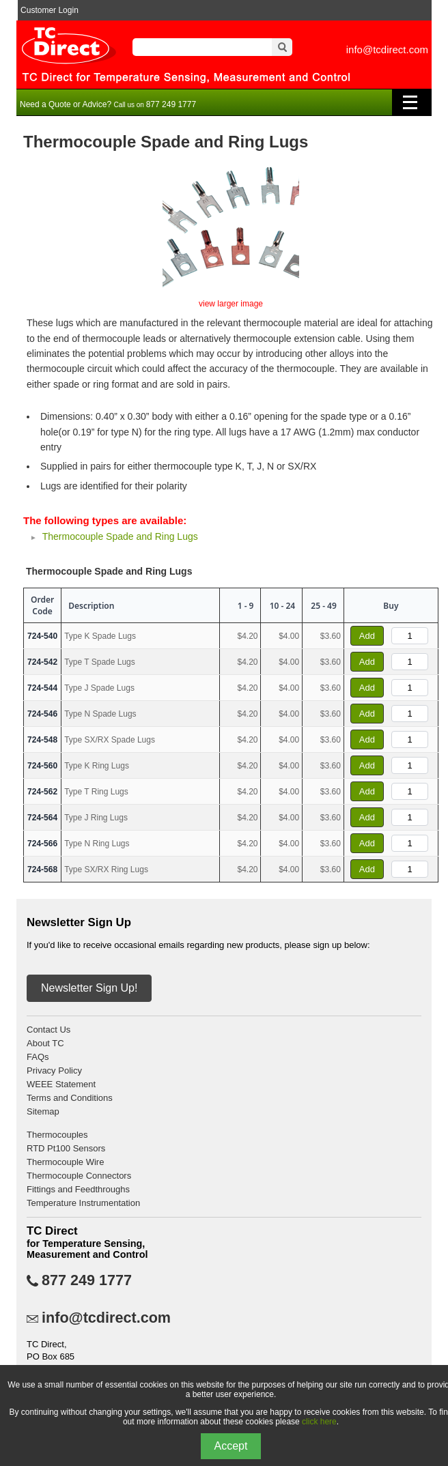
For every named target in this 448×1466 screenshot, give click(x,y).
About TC (45, 1043)
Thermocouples (57, 1135)
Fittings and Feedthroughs (78, 1189)
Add (367, 636)
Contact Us (48, 1029)
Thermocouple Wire (65, 1162)
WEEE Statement (61, 1084)
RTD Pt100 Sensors (66, 1148)
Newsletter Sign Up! (89, 988)
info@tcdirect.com (387, 49)
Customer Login (49, 10)
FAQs (38, 1057)
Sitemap (43, 1111)
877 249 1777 (87, 1280)
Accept (231, 1446)
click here (319, 1421)
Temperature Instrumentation (83, 1203)
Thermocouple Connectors (79, 1175)
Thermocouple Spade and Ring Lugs (120, 536)
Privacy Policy (54, 1070)
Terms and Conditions (70, 1098)
